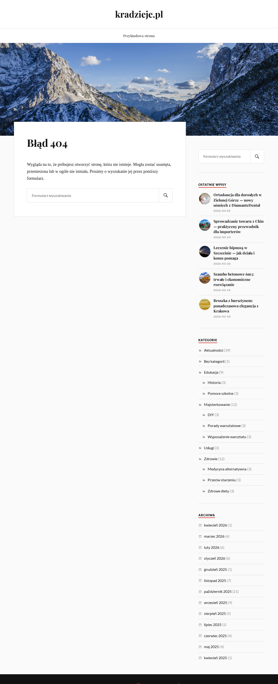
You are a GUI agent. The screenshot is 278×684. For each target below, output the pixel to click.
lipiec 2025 (212, 624)
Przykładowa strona (139, 35)
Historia (214, 382)
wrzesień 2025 (215, 602)
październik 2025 (218, 591)
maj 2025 (211, 646)
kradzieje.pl (139, 14)
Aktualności (213, 350)
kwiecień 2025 (215, 657)
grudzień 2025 (215, 569)
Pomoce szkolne (220, 393)
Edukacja (211, 372)
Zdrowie (210, 458)
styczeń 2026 (214, 558)
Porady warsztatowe (224, 425)
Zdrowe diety (218, 491)
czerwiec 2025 (215, 635)
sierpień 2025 (215, 613)
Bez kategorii (214, 361)
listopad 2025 (215, 580)
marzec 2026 (214, 536)
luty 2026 (211, 547)
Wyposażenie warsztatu (227, 436)
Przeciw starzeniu (222, 480)
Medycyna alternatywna (227, 469)
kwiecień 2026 (215, 525)
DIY (211, 414)
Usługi (209, 448)
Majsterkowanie (217, 404)
